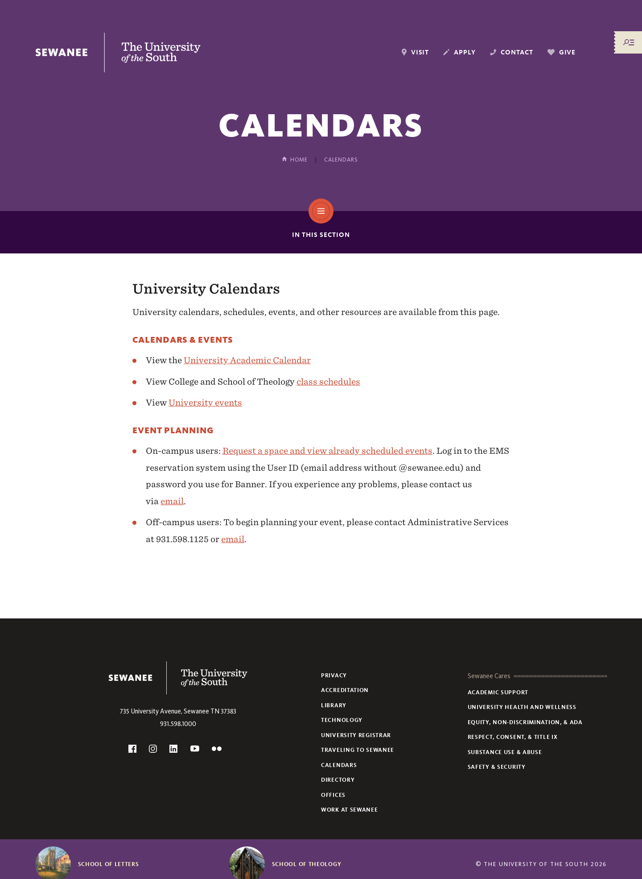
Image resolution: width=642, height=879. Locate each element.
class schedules (328, 381)
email (172, 501)
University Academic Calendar (247, 360)
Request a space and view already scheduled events (327, 451)
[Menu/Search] (628, 42)
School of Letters (108, 864)
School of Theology (307, 864)
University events (205, 402)
